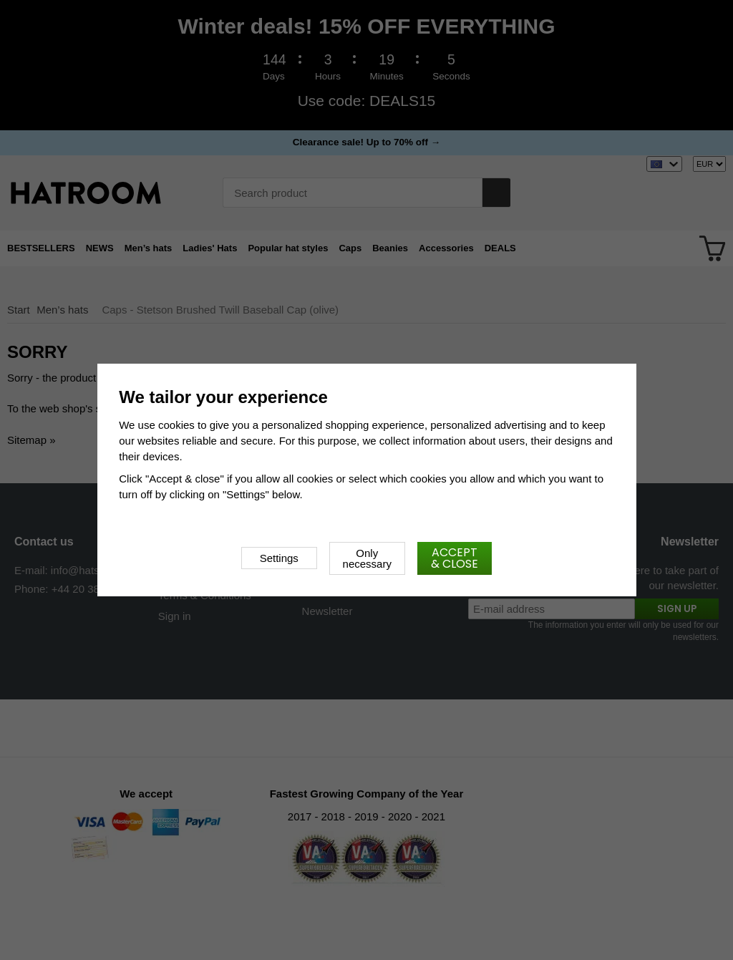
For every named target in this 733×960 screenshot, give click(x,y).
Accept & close (454, 558)
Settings (279, 558)
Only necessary (367, 558)
